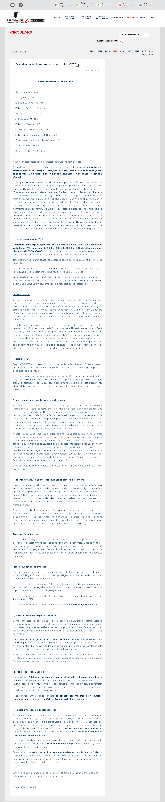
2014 (151, 51)
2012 (151, 55)
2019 (115, 51)
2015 (144, 51)
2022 (92, 51)
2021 (100, 51)
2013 (144, 55)
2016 (137, 51)
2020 (107, 51)
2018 (122, 51)
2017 (130, 51)
